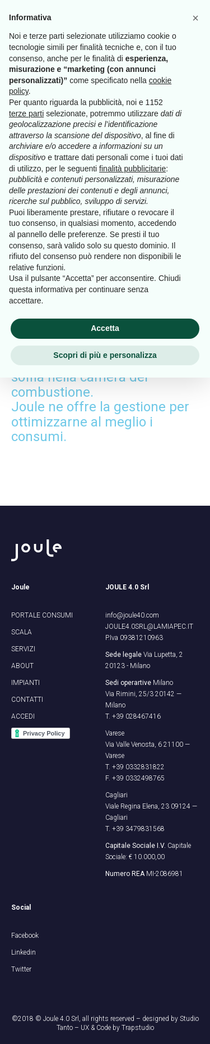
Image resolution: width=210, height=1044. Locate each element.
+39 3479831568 (138, 829)
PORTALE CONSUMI (42, 615)
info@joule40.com (132, 615)
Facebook (25, 935)
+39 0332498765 (138, 778)
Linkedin (23, 952)
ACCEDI (23, 716)
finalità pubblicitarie (132, 168)
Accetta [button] (105, 328)
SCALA (21, 632)
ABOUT (22, 666)
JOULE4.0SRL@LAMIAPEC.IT (149, 626)
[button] (195, 18)
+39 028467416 (136, 716)
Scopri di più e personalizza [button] (104, 355)
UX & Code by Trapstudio (117, 1028)
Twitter (21, 969)
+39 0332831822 (138, 767)
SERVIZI (23, 649)
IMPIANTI (25, 683)
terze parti (26, 113)
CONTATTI (27, 699)
